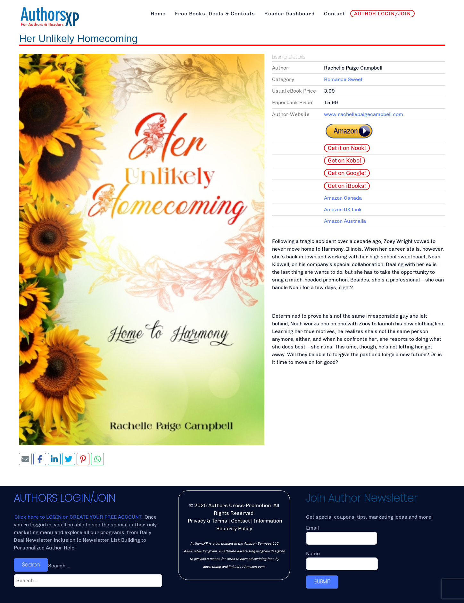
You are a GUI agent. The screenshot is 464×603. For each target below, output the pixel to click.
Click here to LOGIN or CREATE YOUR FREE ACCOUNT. (79, 517)
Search (31, 564)
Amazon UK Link (343, 209)
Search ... (59, 566)
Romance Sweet (343, 79)
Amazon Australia (345, 221)
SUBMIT (322, 581)
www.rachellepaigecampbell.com (363, 114)
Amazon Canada (343, 198)
